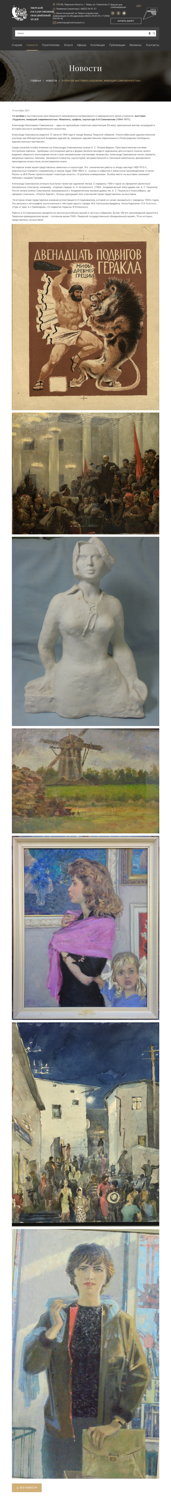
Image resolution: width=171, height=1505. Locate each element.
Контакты (152, 45)
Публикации (117, 45)
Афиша (81, 45)
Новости (32, 45)
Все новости (27, 1487)
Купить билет (126, 21)
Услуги (68, 45)
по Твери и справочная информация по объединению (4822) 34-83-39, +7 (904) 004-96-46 (81, 16)
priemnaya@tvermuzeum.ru (68, 22)
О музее (17, 45)
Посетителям (50, 45)
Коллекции (97, 45)
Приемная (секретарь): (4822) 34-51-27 (76, 8)
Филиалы (135, 45)
